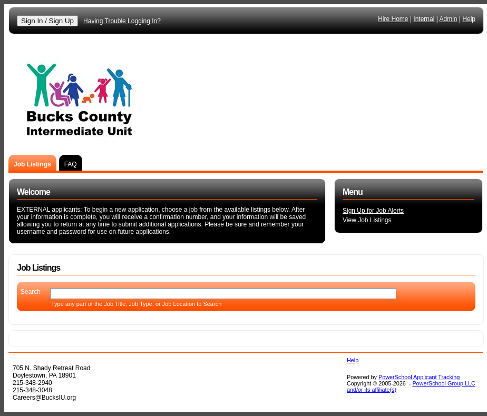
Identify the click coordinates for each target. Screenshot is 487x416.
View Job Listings (367, 220)
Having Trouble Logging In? (122, 21)
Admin (448, 19)
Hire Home (393, 19)
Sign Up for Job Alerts (373, 210)
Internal (423, 19)
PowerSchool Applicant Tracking (419, 377)
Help (468, 19)
